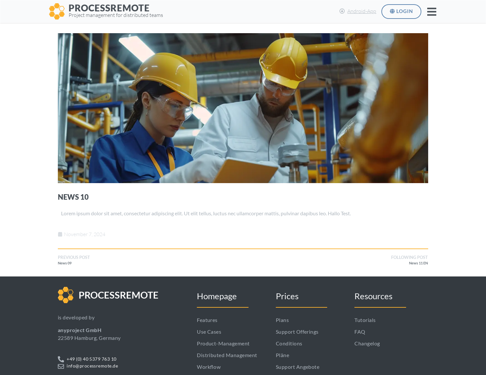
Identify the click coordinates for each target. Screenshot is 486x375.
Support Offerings (297, 331)
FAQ (359, 331)
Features (207, 320)
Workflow (209, 367)
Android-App (361, 11)
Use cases (209, 331)
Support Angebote (298, 367)
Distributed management (227, 355)
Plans (282, 320)
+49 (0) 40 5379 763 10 (92, 359)
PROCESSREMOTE (109, 7)
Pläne (282, 355)
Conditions (289, 343)
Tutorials (365, 320)
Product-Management (223, 343)
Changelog (367, 343)
